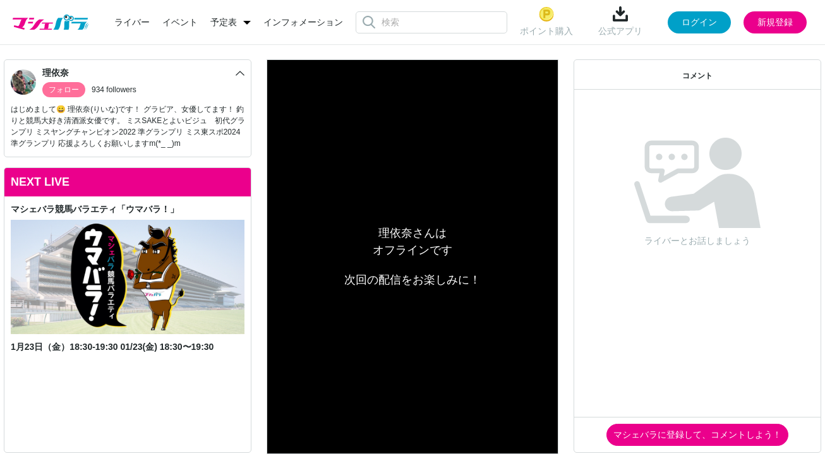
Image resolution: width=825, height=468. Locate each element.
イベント (180, 22)
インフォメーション (303, 22)
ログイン (699, 22)
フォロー (64, 89)
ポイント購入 (546, 21)
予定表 (223, 22)
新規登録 (775, 22)
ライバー (132, 22)
